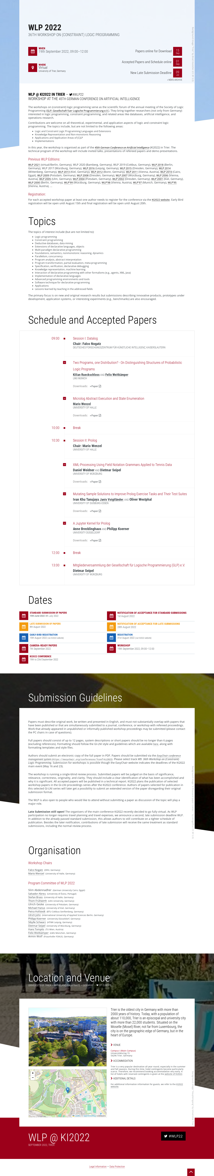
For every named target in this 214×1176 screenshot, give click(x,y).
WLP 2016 (89, 168)
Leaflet (76, 1116)
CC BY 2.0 (193, 76)
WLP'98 (106, 182)
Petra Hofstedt (37, 912)
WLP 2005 (45, 179)
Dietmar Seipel (37, 926)
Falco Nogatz (36, 870)
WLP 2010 (168, 172)
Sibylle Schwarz (37, 922)
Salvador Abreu (37, 894)
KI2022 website (161, 199)
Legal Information (98, 1167)
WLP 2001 (159, 179)
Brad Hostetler (193, 63)
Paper (95, 386)
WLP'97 (138, 182)
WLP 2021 (34, 164)
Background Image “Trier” (193, 39)
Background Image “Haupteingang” (193, 1089)
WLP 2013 (64, 172)
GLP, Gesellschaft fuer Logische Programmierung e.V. (80, 110)
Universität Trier (193, 1118)
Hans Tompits (37, 930)
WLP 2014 (166, 168)
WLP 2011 (133, 172)
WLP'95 (173, 182)
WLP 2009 (43, 175)
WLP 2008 (83, 175)
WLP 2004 (79, 179)
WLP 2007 (123, 175)
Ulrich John (35, 915)
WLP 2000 (34, 182)
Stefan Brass (36, 897)
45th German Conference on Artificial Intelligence (104, 98)
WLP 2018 (158, 164)
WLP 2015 (126, 168)
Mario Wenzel (82, 404)
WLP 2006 (164, 175)
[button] (68, 1091)
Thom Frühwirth (38, 901)
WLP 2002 (119, 179)
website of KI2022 (173, 1074)
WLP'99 (69, 182)
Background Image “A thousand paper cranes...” (193, 790)
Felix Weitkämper (119, 375)
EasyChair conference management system (105, 757)
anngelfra (193, 822)
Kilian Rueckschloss (87, 375)
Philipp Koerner (38, 919)
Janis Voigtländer (112, 499)
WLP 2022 (49, 26)
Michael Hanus (37, 908)
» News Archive (174, 80)
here (155, 744)
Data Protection (118, 1167)
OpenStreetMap (89, 1116)
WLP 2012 (97, 172)
